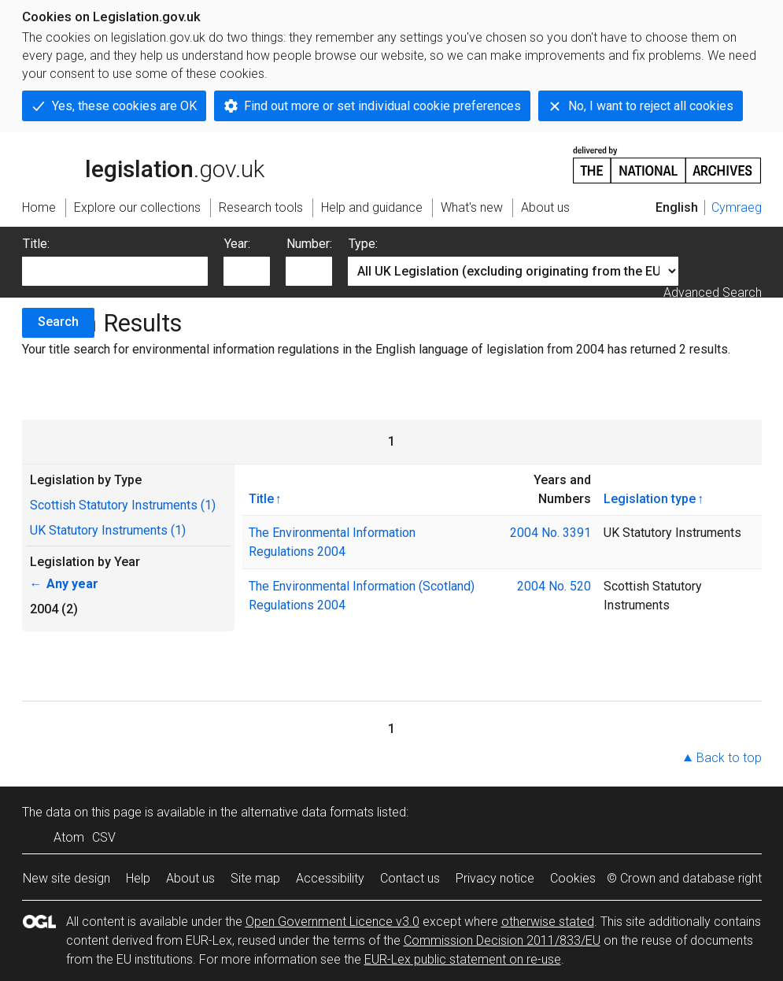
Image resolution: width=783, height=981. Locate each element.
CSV (104, 837)
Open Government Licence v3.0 (332, 921)
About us (190, 878)
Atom (69, 837)
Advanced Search (712, 292)
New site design (66, 878)
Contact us (410, 878)
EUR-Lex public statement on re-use (462, 959)
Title (261, 498)
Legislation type (650, 498)
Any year (64, 583)
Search (58, 321)
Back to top (729, 757)
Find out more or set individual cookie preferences (382, 105)
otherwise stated (547, 921)
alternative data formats (307, 812)
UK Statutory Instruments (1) (108, 530)
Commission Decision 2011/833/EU (502, 940)
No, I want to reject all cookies (650, 105)
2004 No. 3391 (550, 532)
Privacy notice (495, 878)
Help (138, 878)
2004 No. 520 (554, 586)
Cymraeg (736, 207)
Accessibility (330, 878)
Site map (255, 878)
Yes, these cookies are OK (124, 105)
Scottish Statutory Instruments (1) (123, 505)
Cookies (573, 878)
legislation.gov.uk (143, 164)
